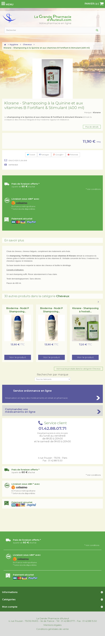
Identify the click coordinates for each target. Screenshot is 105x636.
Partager (44, 154)
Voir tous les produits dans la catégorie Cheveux (78, 369)
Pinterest (73, 154)
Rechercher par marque (52, 374)
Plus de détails (91, 127)
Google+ (58, 154)
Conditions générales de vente (52, 629)
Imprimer (13, 165)
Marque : (92, 112)
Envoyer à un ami (18, 160)
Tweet (31, 154)
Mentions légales (52, 625)
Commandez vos (52, 410)
